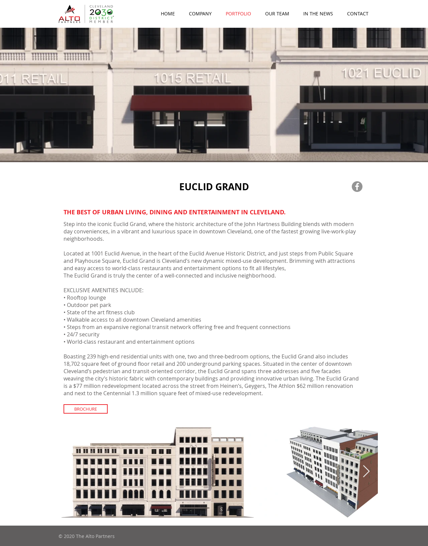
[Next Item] (366, 471)
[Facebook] (357, 186)
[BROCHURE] (86, 409)
